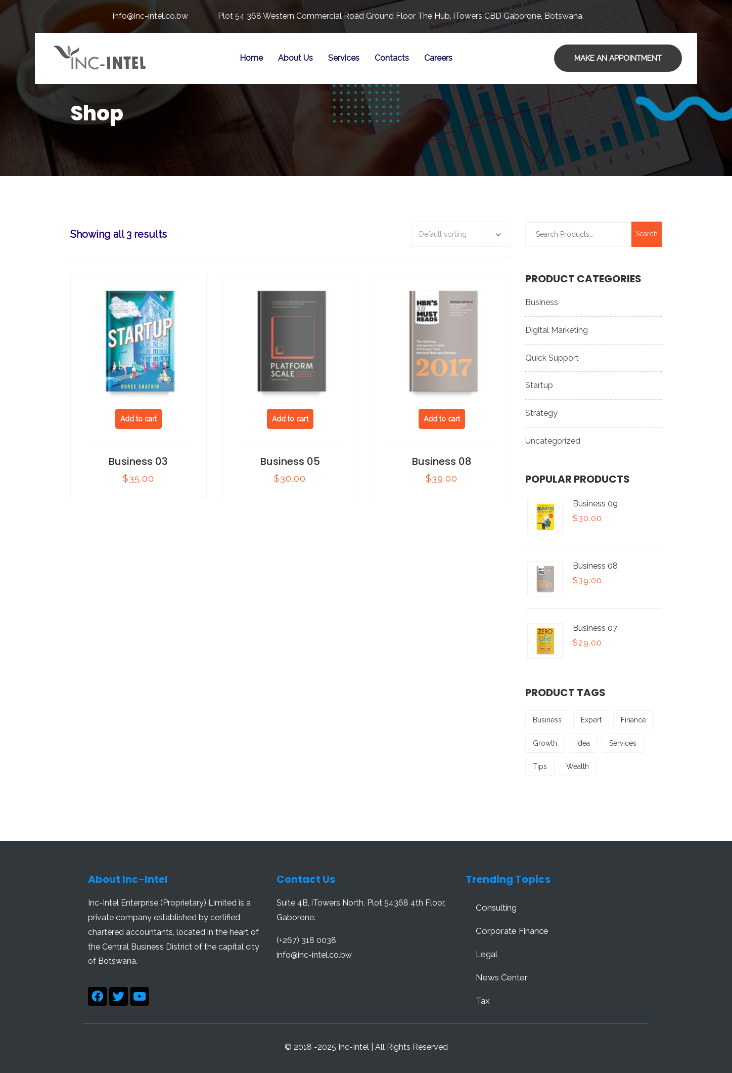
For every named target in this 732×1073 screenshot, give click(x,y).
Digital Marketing (556, 330)
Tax (483, 1001)
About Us (295, 58)
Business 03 (138, 461)
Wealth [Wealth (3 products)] (577, 766)
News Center (502, 977)
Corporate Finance (512, 931)
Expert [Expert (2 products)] (591, 720)
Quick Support (552, 358)
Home (251, 58)
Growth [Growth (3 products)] (545, 743)
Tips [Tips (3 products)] (540, 766)
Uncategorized (552, 441)
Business (541, 302)
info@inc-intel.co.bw (150, 16)
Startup (539, 385)
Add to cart (138, 419)
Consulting (496, 908)
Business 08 (442, 461)
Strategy (541, 413)
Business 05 (290, 461)
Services (343, 58)
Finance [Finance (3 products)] (633, 720)
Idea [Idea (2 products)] (583, 743)
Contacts (392, 58)
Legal (486, 954)
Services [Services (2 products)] (622, 743)
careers (438, 58)
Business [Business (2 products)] (547, 720)
